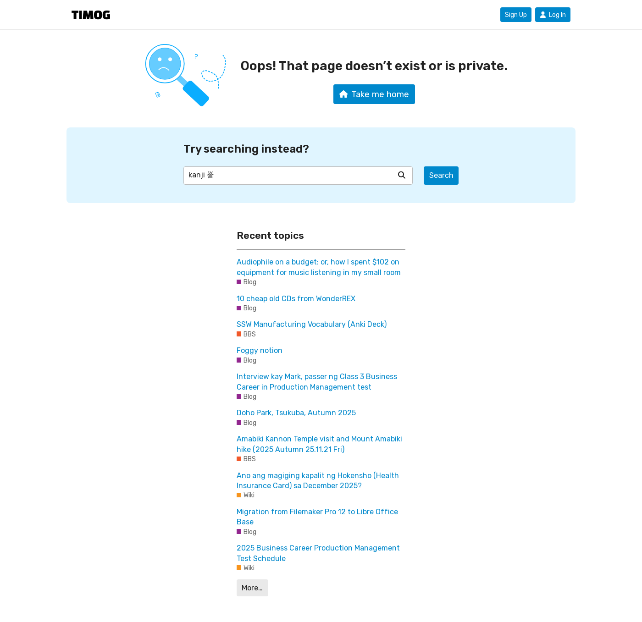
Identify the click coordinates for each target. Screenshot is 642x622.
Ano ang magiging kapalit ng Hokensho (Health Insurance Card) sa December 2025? (318, 480)
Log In (553, 14)
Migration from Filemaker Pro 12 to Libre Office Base (317, 516)
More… (252, 587)
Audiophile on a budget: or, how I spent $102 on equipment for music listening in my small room (319, 267)
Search (441, 175)
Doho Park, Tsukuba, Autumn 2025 (296, 412)
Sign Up (516, 14)
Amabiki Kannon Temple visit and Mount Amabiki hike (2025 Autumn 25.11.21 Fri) (319, 444)
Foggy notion (259, 350)
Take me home (374, 94)
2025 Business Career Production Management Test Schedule (318, 553)
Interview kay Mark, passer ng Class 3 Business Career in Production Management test (317, 381)
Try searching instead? (246, 148)
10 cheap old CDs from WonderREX (296, 298)
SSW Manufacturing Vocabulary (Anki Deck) (312, 324)
